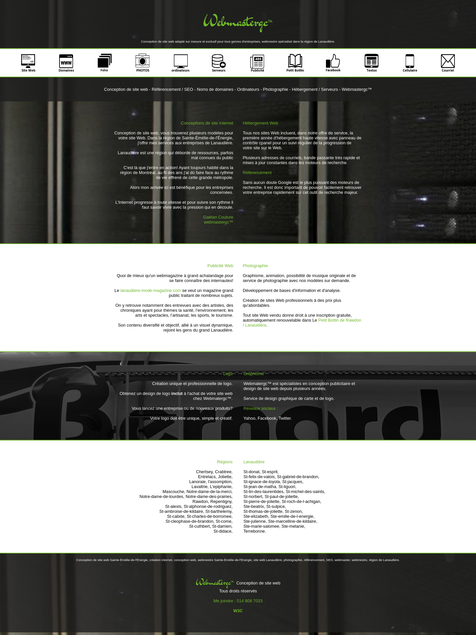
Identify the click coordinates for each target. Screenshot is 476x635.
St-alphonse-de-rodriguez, (208, 506)
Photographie (275, 89)
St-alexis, (173, 506)
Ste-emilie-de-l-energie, (292, 516)
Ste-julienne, (255, 521)
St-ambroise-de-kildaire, (181, 511)
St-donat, (251, 471)
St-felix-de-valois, (259, 476)
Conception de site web (126, 89)
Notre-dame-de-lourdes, (161, 496)
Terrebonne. (254, 531)
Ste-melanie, (293, 526)
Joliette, (225, 476)
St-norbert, (253, 496)
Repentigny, (221, 501)
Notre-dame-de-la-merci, (209, 491)
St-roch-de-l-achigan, (301, 501)
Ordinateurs (248, 89)
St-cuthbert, (200, 526)
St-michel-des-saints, (305, 491)
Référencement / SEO (172, 89)
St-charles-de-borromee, (210, 516)
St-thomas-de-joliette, (263, 511)
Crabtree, (223, 471)
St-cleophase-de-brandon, (190, 521)
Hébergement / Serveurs (315, 89)
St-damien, (222, 526)
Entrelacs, (207, 476)
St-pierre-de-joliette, (261, 501)
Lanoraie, (198, 481)
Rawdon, (200, 501)
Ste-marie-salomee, (261, 526)
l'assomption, (220, 481)
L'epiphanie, (221, 486)
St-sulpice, (276, 506)
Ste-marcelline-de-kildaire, (292, 521)
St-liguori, (287, 486)
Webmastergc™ (357, 89)
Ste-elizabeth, (256, 516)
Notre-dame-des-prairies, (208, 496)
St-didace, (223, 531)
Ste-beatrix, (254, 506)
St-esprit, (270, 471)
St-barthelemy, (218, 511)
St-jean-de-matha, (260, 486)
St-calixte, (176, 516)
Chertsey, (205, 471)
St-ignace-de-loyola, (262, 481)
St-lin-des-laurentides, (263, 491)
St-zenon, (294, 511)
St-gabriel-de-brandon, (298, 476)
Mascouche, (174, 491)
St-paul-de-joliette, (281, 496)
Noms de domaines (215, 89)
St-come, (224, 521)
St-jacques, (292, 481)
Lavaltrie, (200, 486)
